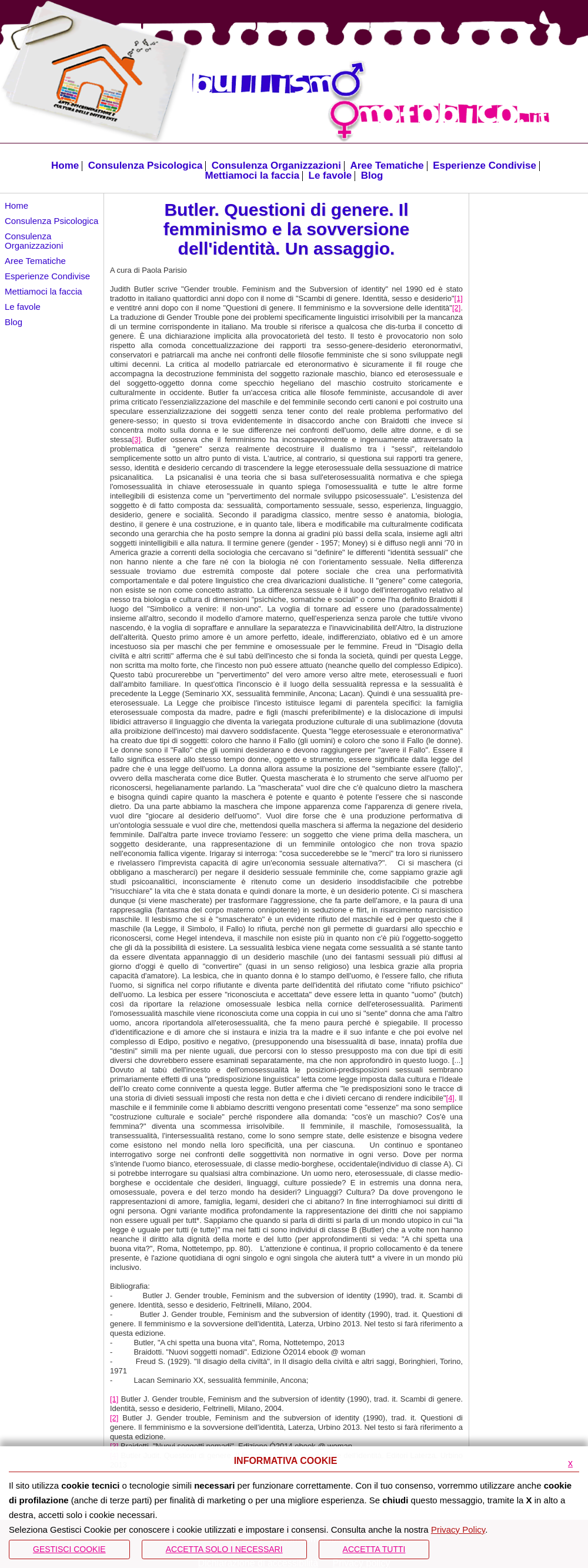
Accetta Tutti (374, 1549)
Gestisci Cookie (69, 1549)
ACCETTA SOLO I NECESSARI (224, 1549)
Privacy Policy (458, 1529)
